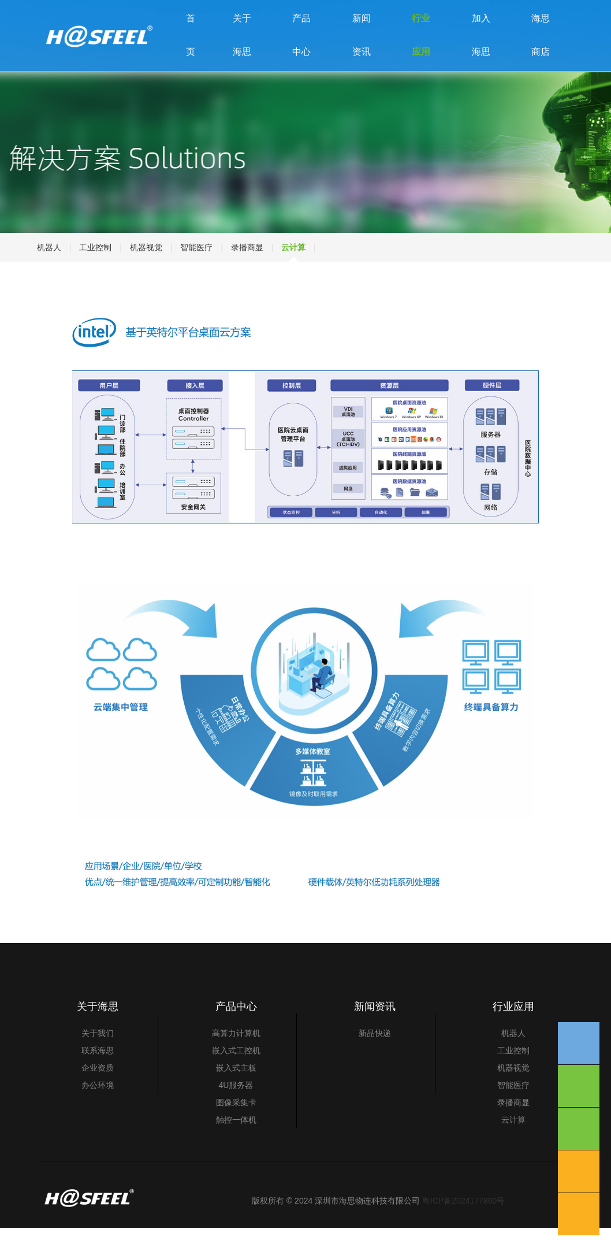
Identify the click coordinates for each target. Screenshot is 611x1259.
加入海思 (481, 50)
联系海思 (97, 1081)
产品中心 (301, 50)
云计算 (293, 278)
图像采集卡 (236, 1133)
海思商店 (540, 50)
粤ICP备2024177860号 (463, 1231)
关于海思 (242, 50)
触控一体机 (236, 1151)
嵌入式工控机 (236, 1081)
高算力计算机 (236, 1064)
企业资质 (97, 1099)
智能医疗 (196, 278)
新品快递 (375, 1064)
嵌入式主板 (236, 1099)
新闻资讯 (361, 50)
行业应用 (421, 50)
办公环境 (97, 1116)
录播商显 (247, 278)
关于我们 (97, 1064)
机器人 (49, 278)
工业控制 (95, 278)
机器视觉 (146, 278)
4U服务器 (236, 1116)
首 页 (190, 50)
